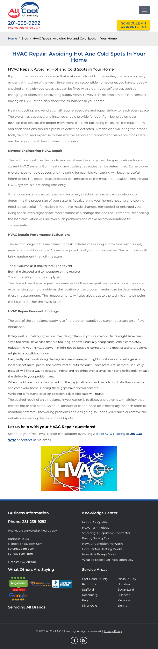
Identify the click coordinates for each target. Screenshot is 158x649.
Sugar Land (125, 589)
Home (12, 38)
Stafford (88, 589)
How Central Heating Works (102, 549)
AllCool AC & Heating (109, 434)
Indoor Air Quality (95, 522)
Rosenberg (90, 595)
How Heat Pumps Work (99, 554)
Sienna (122, 605)
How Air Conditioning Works (102, 544)
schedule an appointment (133, 25)
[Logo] (23, 9)
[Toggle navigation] (144, 10)
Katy (85, 600)
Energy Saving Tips (96, 538)
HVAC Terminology (95, 527)
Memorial (124, 600)
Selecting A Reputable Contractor (106, 533)
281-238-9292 (24, 23)
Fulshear (123, 595)
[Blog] (83, 641)
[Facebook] (74, 641)
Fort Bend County (95, 579)
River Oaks (90, 605)
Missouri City (126, 579)
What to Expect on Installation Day (107, 560)
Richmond (89, 584)
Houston (123, 584)
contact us (28, 440)
